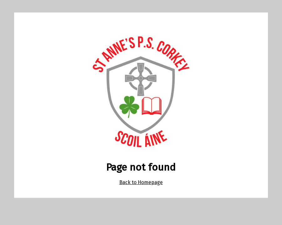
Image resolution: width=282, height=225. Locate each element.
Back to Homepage (141, 182)
